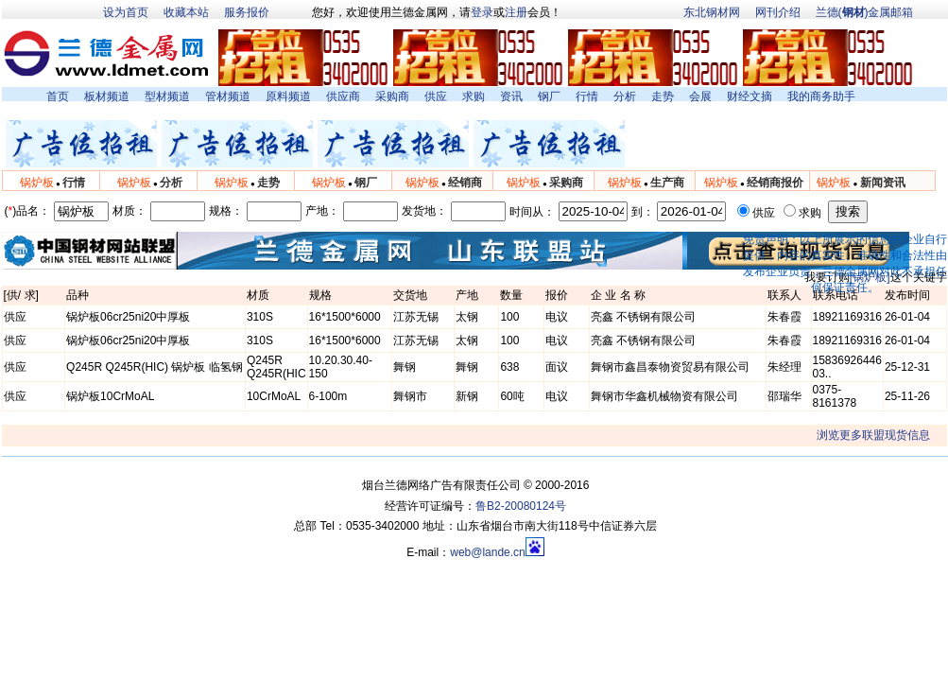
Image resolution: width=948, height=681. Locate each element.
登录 (482, 12)
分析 (624, 96)
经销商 (465, 182)
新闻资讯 (882, 182)
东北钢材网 (711, 12)
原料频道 (288, 96)
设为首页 (125, 12)
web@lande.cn (488, 552)
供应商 (343, 96)
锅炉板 (37, 182)
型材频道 (167, 96)
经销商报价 (775, 182)
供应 (435, 96)
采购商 (392, 96)
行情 (587, 96)
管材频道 (227, 96)
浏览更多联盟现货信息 (873, 435)
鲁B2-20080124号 (520, 506)
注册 (516, 12)
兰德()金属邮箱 (865, 12)
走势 (662, 96)
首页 (57, 96)
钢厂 (549, 96)
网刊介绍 (778, 12)
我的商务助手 (821, 96)
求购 (473, 96)
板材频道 (106, 96)
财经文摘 (749, 96)
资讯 (511, 96)
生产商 (667, 182)
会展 (700, 96)
